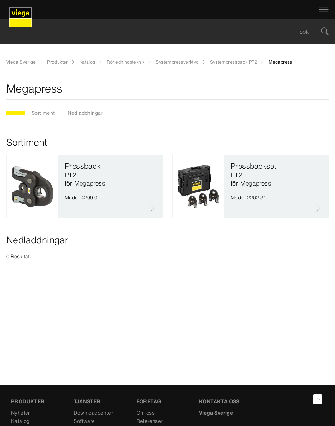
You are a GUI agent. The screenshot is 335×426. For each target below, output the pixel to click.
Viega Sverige (21, 62)
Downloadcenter (93, 413)
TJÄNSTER (87, 401)
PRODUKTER (28, 401)
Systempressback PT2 (234, 62)
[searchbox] (162, 32)
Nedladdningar (85, 113)
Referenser (150, 421)
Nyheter (20, 413)
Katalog (87, 62)
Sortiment (43, 113)
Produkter (57, 62)
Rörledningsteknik (126, 62)
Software (84, 421)
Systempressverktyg (177, 62)
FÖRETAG (149, 401)
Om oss (146, 413)
